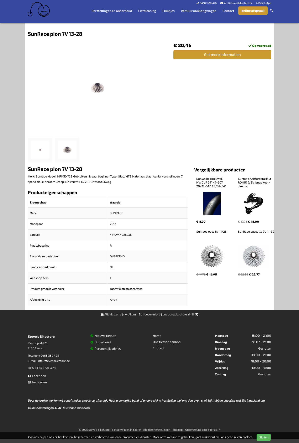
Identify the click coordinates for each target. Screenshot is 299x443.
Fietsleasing (147, 11)
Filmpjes (168, 11)
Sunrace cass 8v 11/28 (211, 231)
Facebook (37, 376)
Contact (228, 11)
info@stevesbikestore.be (54, 360)
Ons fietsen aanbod (167, 342)
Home (157, 336)
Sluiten (263, 437)
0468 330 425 (50, 355)
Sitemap (178, 429)
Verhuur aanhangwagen (198, 11)
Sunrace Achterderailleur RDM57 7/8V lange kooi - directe (255, 182)
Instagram (37, 382)
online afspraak (252, 10)
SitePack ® (214, 429)
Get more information (222, 54)
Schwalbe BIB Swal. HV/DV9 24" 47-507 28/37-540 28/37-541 (211, 182)
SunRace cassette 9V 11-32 (256, 231)
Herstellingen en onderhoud (111, 11)
